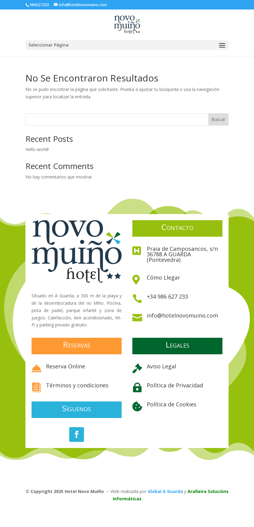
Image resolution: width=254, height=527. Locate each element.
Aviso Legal (161, 366)
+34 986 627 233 (167, 296)
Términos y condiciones (77, 385)
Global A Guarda (165, 491)
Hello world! (37, 149)
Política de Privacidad (175, 385)
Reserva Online (65, 366)
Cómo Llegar (163, 277)
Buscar (218, 119)
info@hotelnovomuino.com (182, 315)
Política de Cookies (171, 404)
